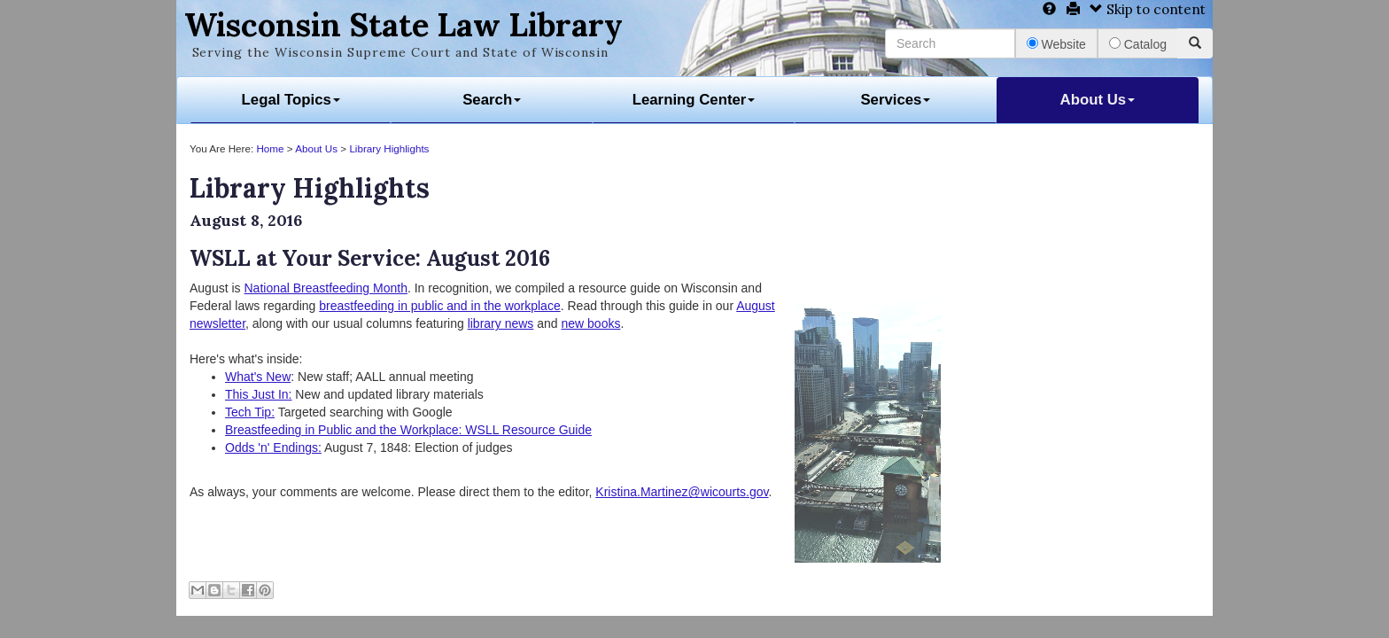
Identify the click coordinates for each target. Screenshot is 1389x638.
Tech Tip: (250, 412)
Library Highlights (389, 148)
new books (590, 323)
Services (895, 99)
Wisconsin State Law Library (403, 24)
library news (501, 323)
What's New (258, 377)
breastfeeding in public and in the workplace (439, 306)
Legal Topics (291, 99)
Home (269, 148)
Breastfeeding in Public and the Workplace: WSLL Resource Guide (408, 430)
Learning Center (694, 99)
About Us (1098, 99)
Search (491, 99)
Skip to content (1148, 9)
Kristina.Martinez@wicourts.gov (681, 492)
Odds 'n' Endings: (273, 447)
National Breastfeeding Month (325, 288)
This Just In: (258, 394)
